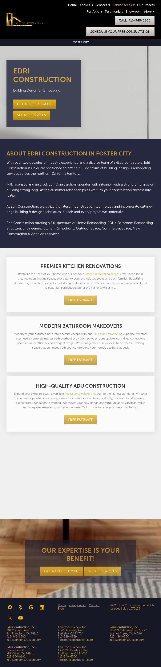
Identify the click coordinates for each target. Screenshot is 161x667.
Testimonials (114, 11)
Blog (61, 608)
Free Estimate (80, 300)
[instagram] (9, 617)
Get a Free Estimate (34, 104)
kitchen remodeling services (103, 274)
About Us (86, 5)
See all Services (31, 115)
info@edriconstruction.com (24, 639)
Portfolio (94, 11)
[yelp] (20, 607)
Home (72, 5)
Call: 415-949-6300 (135, 20)
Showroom (134, 11)
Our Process (146, 5)
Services (102, 5)
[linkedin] (41, 607)
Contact (94, 605)
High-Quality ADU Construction (80, 386)
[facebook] (9, 607)
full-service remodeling (108, 333)
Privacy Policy (77, 605)
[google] (31, 607)
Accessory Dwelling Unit (80, 393)
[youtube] (20, 617)
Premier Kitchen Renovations (80, 266)
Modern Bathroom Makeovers (80, 326)
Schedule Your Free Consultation (120, 31)
